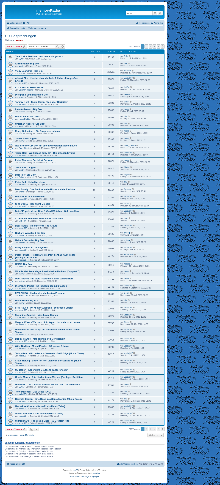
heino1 (22, 97)
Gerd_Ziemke (25, 148)
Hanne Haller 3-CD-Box (28, 116)
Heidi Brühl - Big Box (26, 300)
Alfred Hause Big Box (27, 63)
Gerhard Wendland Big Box (30, 233)
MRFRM (22, 221)
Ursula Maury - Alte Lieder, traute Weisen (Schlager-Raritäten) (49, 377)
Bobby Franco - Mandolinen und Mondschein (40, 338)
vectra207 (23, 83)
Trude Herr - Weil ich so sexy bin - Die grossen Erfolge (45, 153)
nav (125, 63)
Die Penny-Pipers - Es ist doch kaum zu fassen (41, 286)
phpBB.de (96, 473)
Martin (21, 66)
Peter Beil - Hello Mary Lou (30, 182)
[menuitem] (26, 23)
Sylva (21, 387)
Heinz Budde (24, 119)
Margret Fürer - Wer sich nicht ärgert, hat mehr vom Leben (47, 322)
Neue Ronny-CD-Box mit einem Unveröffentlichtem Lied (46, 145)
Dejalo (21, 177)
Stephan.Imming (26, 90)
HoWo (126, 87)
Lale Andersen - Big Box (28, 109)
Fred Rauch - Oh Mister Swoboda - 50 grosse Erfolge (44, 307)
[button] (163, 46)
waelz (126, 204)
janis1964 (23, 394)
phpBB (75, 470)
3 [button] (150, 46)
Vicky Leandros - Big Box (29, 71)
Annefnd (127, 189)
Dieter (126, 102)
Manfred (19, 40)
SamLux (127, 71)
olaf (125, 116)
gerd (126, 218)
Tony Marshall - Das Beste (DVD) (33, 391)
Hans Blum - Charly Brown (29, 196)
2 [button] (146, 46)
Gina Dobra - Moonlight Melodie (32, 204)
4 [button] (154, 46)
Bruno (21, 192)
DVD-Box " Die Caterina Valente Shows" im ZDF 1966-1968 (47, 384)
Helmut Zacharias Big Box (29, 240)
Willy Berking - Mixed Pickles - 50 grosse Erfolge (42, 346)
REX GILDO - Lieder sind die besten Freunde (40, 293)
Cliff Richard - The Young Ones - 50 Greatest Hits (42, 420)
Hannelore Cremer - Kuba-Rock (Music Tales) (40, 406)
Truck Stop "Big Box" (27, 167)
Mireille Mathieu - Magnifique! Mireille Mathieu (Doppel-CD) (47, 271)
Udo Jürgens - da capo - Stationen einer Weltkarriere (44, 278)
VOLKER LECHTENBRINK (29, 87)
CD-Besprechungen (20, 36)
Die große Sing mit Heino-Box (31, 94)
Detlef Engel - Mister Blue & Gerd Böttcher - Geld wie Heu (47, 211)
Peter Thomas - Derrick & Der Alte (33, 160)
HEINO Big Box (23, 264)
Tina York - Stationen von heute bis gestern (39, 56)
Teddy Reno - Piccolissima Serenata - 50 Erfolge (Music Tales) (49, 353)
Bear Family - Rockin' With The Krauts (36, 225)
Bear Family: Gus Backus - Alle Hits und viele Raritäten (45, 189)
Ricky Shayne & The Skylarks (31, 247)
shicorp (22, 235)
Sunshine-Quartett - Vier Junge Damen (36, 315)
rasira (21, 73)
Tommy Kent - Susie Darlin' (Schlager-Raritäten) (41, 102)
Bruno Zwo (128, 255)
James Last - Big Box (27, 138)
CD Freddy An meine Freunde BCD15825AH (39, 218)
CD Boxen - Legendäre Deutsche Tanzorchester (41, 370)
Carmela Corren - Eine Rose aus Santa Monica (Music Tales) (48, 399)
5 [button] (158, 46)
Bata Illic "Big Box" (25, 174)
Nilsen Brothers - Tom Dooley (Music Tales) (39, 413)
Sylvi (21, 59)
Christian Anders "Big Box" (30, 123)
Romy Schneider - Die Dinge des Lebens (37, 131)
